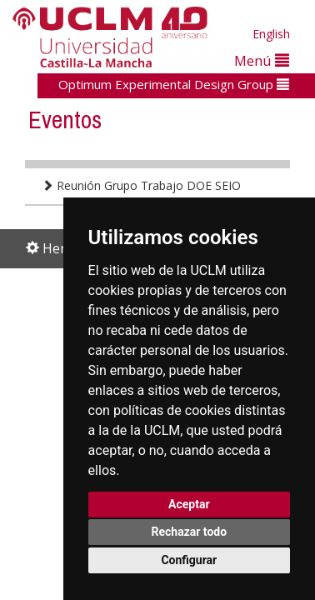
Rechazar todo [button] (189, 531)
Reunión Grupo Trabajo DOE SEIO (141, 185)
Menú (261, 60)
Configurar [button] (189, 560)
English (271, 34)
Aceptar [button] (189, 504)
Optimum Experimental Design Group (173, 84)
